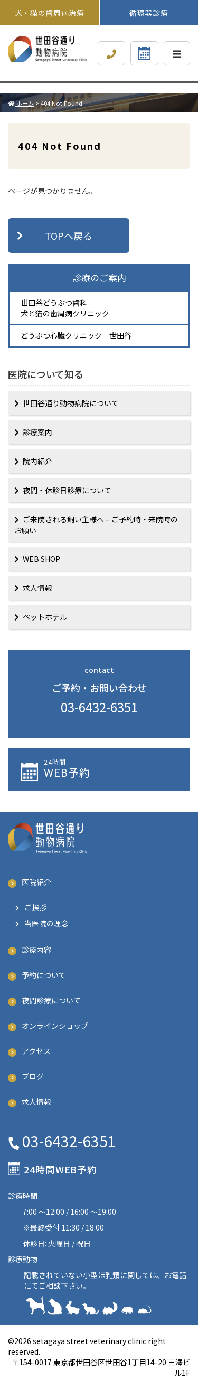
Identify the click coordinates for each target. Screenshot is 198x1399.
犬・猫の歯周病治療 (53, 12)
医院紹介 (36, 882)
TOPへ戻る (68, 235)
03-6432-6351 (99, 707)
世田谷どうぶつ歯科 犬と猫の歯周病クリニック (65, 307)
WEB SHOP (41, 558)
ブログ (33, 1076)
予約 (111, 768)
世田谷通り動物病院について (71, 403)
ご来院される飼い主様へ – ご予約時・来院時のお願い (96, 525)
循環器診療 (148, 12)
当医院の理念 (46, 923)
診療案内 (37, 432)
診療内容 (36, 949)
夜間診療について (51, 1000)
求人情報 (37, 588)
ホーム (21, 103)
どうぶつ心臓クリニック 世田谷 (76, 335)
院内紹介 (37, 461)
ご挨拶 (35, 907)
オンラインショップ (55, 1025)
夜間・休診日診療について (67, 490)
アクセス (36, 1051)
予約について (44, 975)
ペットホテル (45, 617)
